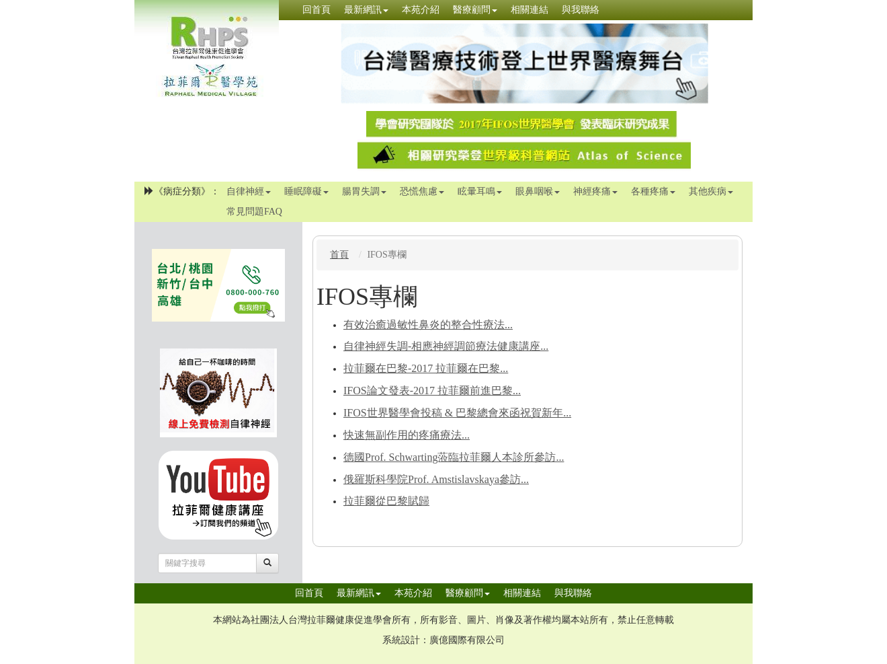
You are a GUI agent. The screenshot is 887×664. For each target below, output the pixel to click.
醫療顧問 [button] (475, 10)
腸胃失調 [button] (364, 191)
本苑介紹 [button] (420, 10)
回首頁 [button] (316, 10)
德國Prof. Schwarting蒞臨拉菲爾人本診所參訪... (453, 457)
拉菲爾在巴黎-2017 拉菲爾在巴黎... (425, 368)
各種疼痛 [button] (653, 191)
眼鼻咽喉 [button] (537, 191)
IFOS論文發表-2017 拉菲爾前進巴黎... (432, 390)
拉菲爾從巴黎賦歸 (386, 501)
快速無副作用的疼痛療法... (406, 435)
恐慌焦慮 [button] (422, 191)
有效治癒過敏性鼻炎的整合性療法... (428, 324)
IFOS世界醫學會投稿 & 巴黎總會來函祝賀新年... (457, 412)
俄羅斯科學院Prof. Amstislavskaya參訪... (436, 479)
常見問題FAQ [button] (254, 212)
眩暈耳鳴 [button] (480, 191)
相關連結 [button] (529, 10)
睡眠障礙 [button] (306, 191)
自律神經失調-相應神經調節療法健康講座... (445, 346)
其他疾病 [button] (711, 191)
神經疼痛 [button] (595, 191)
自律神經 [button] (248, 191)
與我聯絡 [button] (580, 10)
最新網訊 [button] (366, 10)
